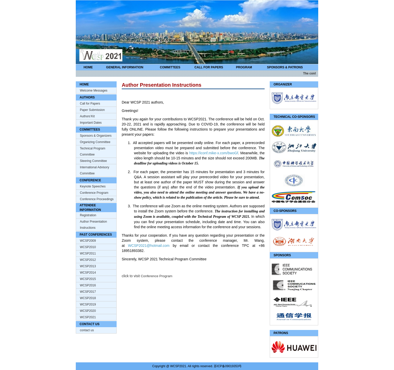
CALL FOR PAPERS (208, 67)
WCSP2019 (88, 304)
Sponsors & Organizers (96, 135)
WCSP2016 (88, 285)
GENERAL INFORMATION (124, 67)
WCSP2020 (88, 311)
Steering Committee (93, 161)
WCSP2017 (88, 292)
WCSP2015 (88, 279)
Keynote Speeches (93, 186)
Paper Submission (92, 110)
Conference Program (94, 193)
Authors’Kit (87, 116)
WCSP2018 (88, 298)
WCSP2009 (88, 241)
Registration (88, 215)
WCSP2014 (88, 272)
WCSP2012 (88, 260)
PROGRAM (244, 67)
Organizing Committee (95, 142)
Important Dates (91, 122)
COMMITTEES (170, 67)
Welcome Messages (93, 90)
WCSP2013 (88, 266)
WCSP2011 (88, 253)
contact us (87, 330)
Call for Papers (90, 103)
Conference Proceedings (97, 199)
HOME (88, 67)
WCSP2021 (88, 317)
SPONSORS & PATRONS (285, 67)
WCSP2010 (88, 247)
